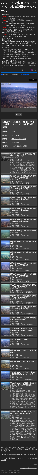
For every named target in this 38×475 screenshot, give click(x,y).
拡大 (18, 114)
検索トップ (5, 74)
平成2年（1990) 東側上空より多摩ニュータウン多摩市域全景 (23, 286)
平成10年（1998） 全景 (18, 339)
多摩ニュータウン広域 (19, 139)
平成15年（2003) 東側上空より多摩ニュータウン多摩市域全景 (23, 308)
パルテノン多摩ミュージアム (28, 468)
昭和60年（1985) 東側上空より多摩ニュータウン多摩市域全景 (23, 264)
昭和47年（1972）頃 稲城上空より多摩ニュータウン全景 (23, 155)
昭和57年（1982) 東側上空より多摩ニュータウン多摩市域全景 (23, 188)
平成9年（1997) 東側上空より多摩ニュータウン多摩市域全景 (23, 297)
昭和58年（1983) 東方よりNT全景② (23, 230)
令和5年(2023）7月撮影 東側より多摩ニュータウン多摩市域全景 (23, 412)
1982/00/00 (15, 135)
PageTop (35, 464)
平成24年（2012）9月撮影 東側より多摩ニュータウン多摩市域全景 (23, 384)
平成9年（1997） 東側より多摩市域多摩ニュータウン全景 (23, 319)
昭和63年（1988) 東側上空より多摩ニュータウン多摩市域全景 (23, 275)
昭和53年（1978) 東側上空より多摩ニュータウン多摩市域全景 (23, 177)
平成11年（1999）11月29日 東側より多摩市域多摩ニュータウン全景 (22, 373)
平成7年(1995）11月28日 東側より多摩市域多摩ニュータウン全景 (22, 329)
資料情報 (15, 74)
